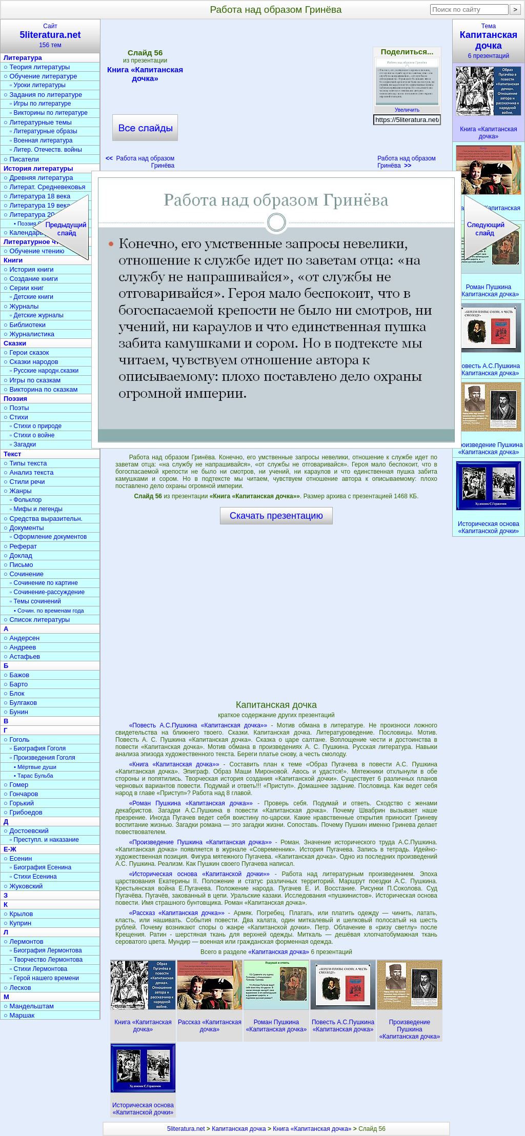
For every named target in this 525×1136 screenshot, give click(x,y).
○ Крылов (18, 914)
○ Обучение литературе (40, 76)
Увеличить (407, 107)
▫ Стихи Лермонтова (38, 968)
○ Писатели (21, 159)
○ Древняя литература (38, 177)
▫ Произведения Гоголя (42, 757)
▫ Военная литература (41, 140)
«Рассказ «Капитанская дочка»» (177, 913)
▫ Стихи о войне (32, 435)
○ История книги (29, 269)
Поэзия (15, 398)
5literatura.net (186, 1128)
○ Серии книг (24, 288)
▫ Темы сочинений (35, 601)
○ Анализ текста (28, 472)
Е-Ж (10, 849)
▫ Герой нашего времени (44, 978)
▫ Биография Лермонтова (46, 950)
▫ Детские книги (31, 296)
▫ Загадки (23, 444)
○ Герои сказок (26, 352)
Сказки (15, 343)
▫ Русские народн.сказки (44, 370)
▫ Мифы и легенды (36, 509)
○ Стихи (16, 417)
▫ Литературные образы (43, 131)
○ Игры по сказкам (32, 380)
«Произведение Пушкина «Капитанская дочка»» (200, 842)
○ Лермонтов (24, 941)
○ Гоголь (17, 739)
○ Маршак (19, 1015)
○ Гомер (16, 784)
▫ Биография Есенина (40, 867)
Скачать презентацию (276, 516)
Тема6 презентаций (488, 41)
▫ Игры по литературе (40, 103)
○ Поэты (16, 408)
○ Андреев (20, 647)
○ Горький (19, 803)
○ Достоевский (26, 831)
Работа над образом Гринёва (406, 162)
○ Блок (14, 693)
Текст (12, 454)
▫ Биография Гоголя (38, 748)
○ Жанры (18, 491)
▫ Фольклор (26, 499)
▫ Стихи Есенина (33, 876)
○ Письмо (18, 565)
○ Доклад (18, 555)
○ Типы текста (25, 463)
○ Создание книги (31, 278)
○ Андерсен (21, 638)
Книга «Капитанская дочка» (145, 74)
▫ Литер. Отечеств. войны (46, 149)
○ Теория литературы (37, 67)
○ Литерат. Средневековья (45, 187)
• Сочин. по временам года (49, 610)
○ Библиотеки (25, 325)
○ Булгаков (20, 702)
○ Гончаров (21, 794)
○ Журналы (21, 306)
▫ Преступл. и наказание (44, 839)
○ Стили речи (24, 481)
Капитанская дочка (239, 1128)
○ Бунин (16, 712)
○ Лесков (17, 987)
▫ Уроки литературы (38, 85)
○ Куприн (17, 923)
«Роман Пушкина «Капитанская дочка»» (191, 803)
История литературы (38, 168)
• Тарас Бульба (33, 776)
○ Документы (24, 528)
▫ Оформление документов (48, 536)
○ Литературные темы (38, 122)
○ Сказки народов (31, 362)
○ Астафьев (22, 656)
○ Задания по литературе (43, 94)
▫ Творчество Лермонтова (46, 959)
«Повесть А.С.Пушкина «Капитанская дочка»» (198, 725)
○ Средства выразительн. (43, 518)
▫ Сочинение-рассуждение (47, 592)
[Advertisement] (276, 97)
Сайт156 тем (50, 36)
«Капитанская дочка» (279, 952)
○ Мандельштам (29, 1006)
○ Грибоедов (23, 812)
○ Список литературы (37, 619)
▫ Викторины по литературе (49, 112)
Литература (23, 58)
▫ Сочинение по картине (44, 582)
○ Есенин (18, 858)
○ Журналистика (29, 334)
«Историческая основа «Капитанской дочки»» (199, 874)
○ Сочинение (24, 574)
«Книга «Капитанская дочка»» (174, 764)
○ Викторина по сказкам (40, 389)
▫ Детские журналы (37, 315)
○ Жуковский (23, 886)
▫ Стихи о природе (36, 426)
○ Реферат (20, 546)
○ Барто (16, 684)
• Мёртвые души (35, 767)
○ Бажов (16, 675)
